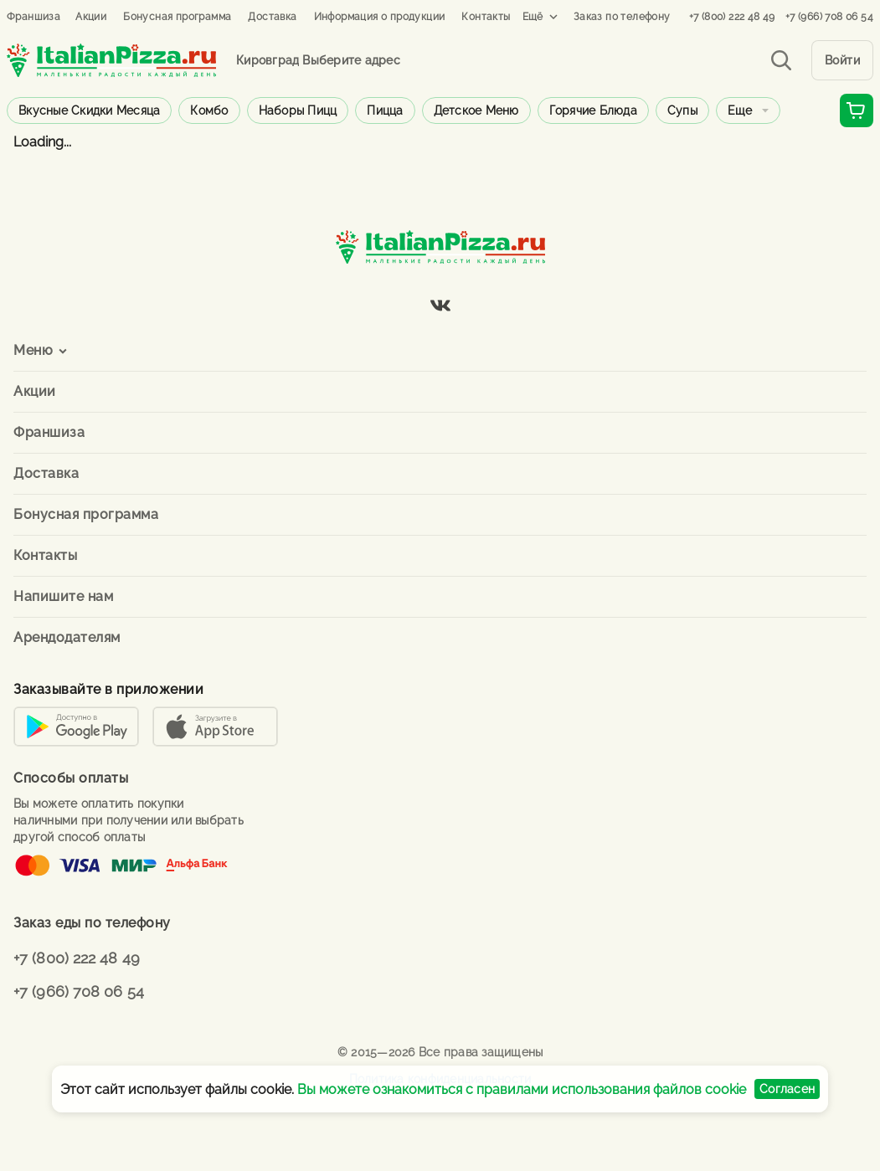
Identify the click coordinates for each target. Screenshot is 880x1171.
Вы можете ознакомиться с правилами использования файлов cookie (521, 1089)
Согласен (787, 1089)
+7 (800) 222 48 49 (732, 17)
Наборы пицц (298, 110)
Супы (682, 110)
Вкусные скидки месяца (89, 110)
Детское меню (476, 110)
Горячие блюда (593, 110)
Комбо (209, 110)
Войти (842, 60)
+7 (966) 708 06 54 (829, 17)
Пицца (385, 110)
